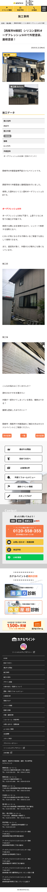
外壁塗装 (7, 136)
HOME (5, 658)
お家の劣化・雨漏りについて (13, 687)
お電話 (34, 10)
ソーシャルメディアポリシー (22, 652)
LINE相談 (17, 557)
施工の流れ (7, 677)
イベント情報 (7, 10)
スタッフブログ (25, 496)
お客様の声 (25, 467)
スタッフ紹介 (8, 738)
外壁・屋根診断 (8, 715)
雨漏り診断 (7, 710)
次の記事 (7, 435)
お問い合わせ (23, 542)
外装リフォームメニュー (25, 477)
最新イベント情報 (25, 486)
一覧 (23, 435)
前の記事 (40, 435)
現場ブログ (7, 701)
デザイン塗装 (8, 682)
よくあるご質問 (8, 729)
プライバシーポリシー (11, 743)
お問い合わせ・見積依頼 (11, 724)
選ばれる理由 (25, 449)
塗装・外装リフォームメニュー (13, 691)
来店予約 (20, 10)
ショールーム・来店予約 (11, 720)
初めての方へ (25, 458)
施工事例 (6, 672)
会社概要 (6, 734)
